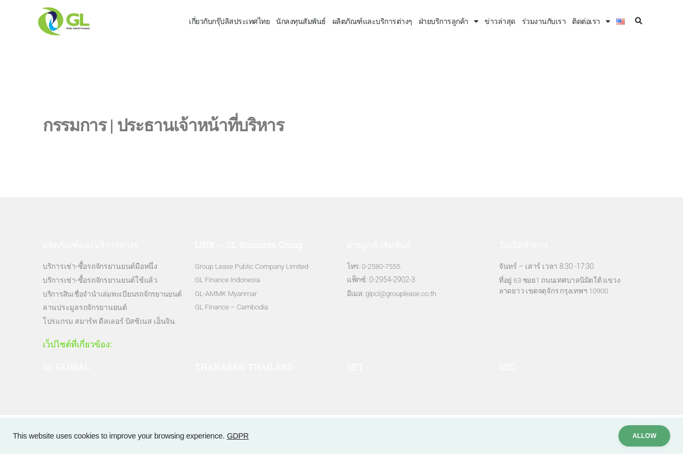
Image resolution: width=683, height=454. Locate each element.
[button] (638, 21)
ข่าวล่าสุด (500, 21)
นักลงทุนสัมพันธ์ (301, 21)
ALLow (640, 436)
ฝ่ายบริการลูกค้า (449, 21)
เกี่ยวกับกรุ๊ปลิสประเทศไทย (229, 21)
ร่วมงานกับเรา (544, 21)
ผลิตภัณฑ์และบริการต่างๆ (372, 21)
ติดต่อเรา (591, 21)
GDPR (238, 436)
